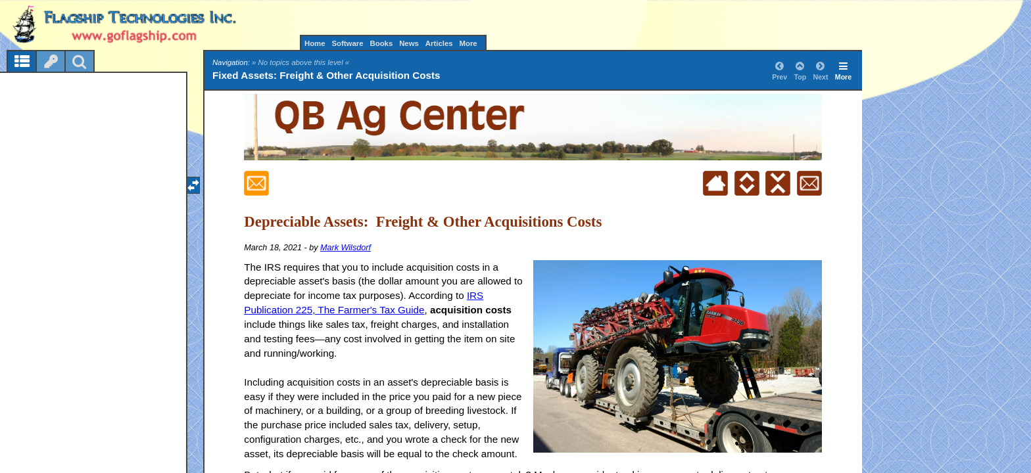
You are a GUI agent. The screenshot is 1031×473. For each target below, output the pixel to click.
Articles (439, 43)
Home (314, 43)
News (409, 43)
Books (381, 43)
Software (347, 43)
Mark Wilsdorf (345, 247)
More (468, 43)
